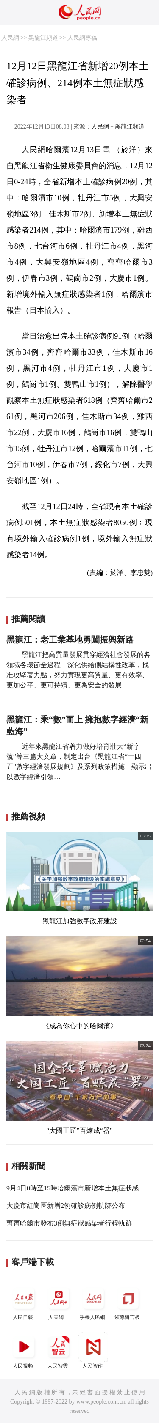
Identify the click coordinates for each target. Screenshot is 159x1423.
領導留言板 (128, 1301)
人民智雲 (58, 1350)
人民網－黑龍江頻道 (118, 126)
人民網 (10, 38)
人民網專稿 (82, 38)
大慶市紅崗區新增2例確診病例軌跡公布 (65, 1205)
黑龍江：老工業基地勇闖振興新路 (70, 639)
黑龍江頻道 (43, 38)
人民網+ (58, 1301)
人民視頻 (24, 1350)
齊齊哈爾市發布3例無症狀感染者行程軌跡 (69, 1223)
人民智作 (93, 1350)
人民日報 (24, 1301)
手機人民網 (93, 1301)
